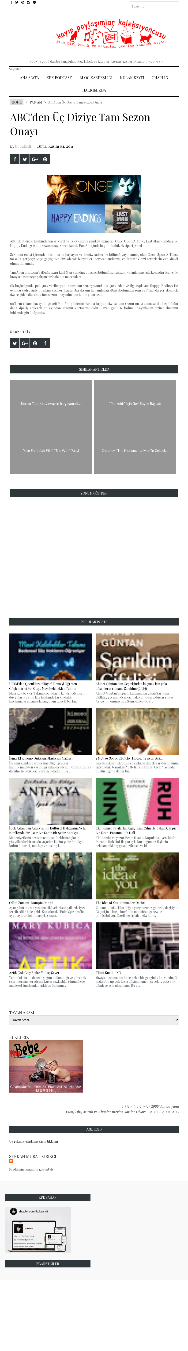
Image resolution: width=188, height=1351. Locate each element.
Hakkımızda (94, 90)
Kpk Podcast (59, 77)
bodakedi (23, 146)
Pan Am (36, 102)
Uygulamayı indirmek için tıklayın (33, 1141)
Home (17, 102)
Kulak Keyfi (132, 77)
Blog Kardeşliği (96, 77)
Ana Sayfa (29, 77)
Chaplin (160, 77)
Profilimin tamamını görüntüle (31, 1169)
